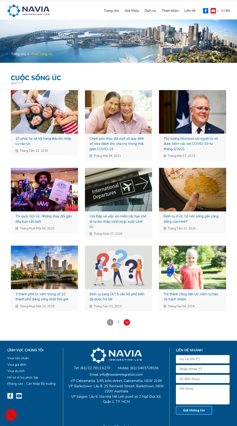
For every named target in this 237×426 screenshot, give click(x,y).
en (228, 11)
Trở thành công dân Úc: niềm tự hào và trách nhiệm (191, 297)
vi (222, 11)
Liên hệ (190, 10)
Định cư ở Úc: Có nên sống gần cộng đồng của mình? (191, 219)
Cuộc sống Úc (41, 54)
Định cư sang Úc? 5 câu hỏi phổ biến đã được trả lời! (117, 297)
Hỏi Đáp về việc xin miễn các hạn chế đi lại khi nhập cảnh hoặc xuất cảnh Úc (118, 221)
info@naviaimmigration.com (121, 374)
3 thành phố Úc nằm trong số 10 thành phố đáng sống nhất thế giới (42, 297)
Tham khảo (170, 10)
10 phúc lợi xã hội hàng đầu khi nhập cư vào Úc (43, 141)
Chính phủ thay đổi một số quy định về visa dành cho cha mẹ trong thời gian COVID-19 (117, 143)
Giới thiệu (132, 10)
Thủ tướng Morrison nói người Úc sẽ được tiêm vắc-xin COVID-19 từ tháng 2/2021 (191, 143)
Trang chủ (111, 10)
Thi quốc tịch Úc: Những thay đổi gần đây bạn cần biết (44, 219)
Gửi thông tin (194, 410)
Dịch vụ (150, 10)
